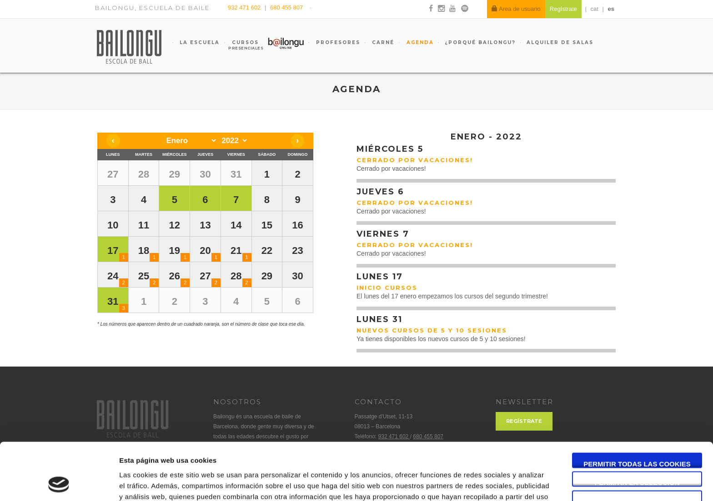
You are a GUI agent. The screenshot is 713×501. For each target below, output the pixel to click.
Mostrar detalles (488, 483)
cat (594, 8)
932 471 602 (245, 7)
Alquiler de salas (560, 42)
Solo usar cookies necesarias (637, 448)
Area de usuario (516, 8)
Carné (382, 42)
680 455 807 (286, 7)
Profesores (337, 42)
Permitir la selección (637, 429)
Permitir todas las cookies (637, 410)
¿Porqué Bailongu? (480, 42)
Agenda (419, 42)
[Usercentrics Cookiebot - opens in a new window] (59, 483)
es (611, 8)
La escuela (198, 42)
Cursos (241, 45)
